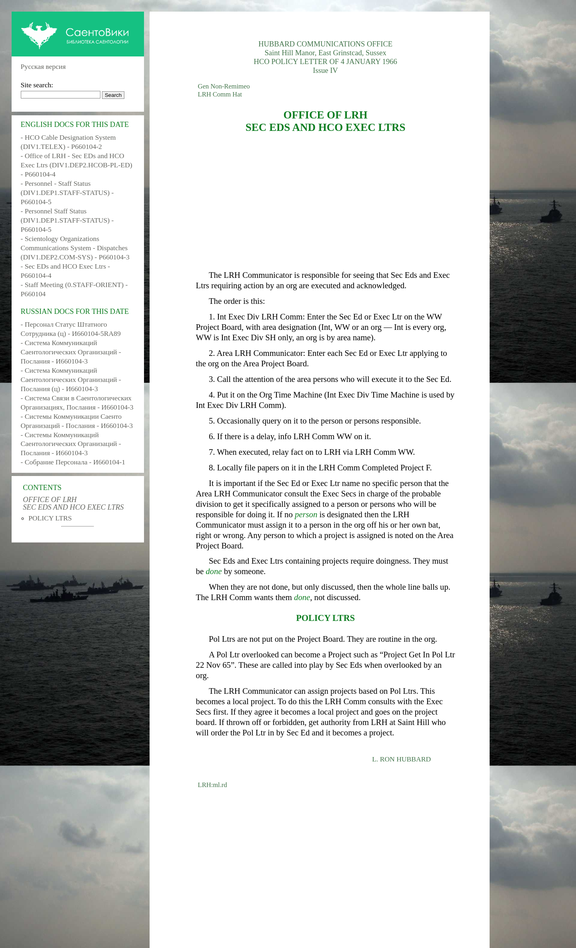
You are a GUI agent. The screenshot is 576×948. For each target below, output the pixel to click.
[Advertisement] (325, 202)
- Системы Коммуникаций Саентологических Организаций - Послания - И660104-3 (71, 444)
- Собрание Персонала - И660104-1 (73, 462)
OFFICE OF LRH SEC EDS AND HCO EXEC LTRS (73, 503)
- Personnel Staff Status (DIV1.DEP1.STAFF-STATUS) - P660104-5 (67, 220)
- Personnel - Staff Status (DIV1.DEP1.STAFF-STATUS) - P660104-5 (67, 192)
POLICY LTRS (50, 518)
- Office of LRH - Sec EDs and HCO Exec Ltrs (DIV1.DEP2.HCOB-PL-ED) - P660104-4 (76, 165)
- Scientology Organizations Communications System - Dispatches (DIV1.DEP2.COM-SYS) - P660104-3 (75, 248)
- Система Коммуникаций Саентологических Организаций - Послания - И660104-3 (71, 352)
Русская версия (43, 66)
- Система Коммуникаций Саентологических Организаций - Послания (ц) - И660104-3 (71, 379)
